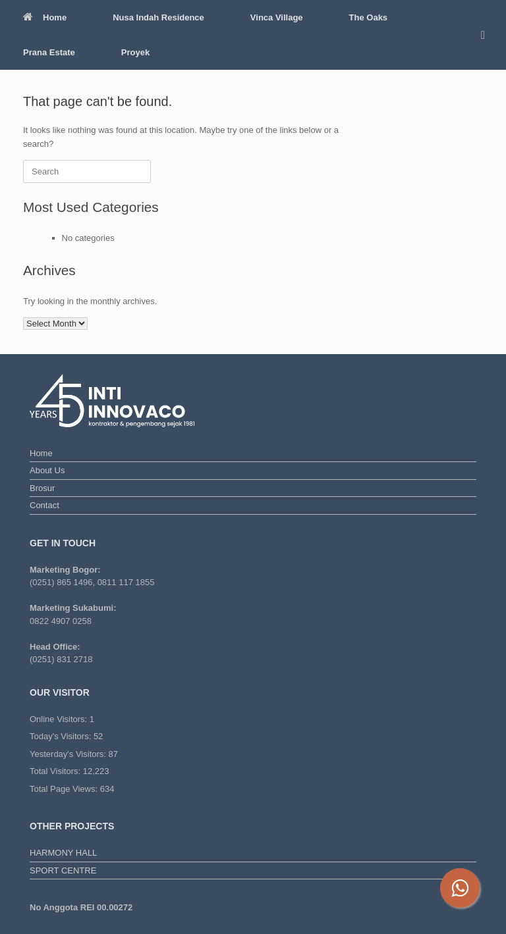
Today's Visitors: (62, 736)
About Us (47, 470)
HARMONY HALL (63, 853)
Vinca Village (276, 17)
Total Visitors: (56, 771)
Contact (44, 505)
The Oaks (368, 17)
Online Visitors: (60, 719)
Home (45, 17)
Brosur (42, 488)
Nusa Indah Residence (158, 17)
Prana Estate (49, 52)
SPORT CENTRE (63, 870)
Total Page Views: (65, 789)
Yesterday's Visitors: (69, 754)
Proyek (135, 52)
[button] (486, 35)
